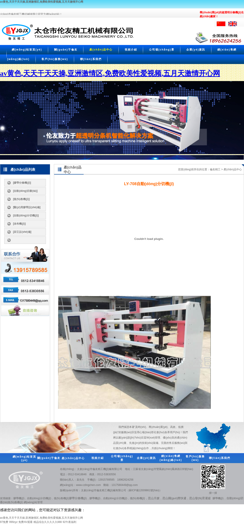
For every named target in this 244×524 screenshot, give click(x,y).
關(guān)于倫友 (65, 49)
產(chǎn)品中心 (100, 49)
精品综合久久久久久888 (47, 522)
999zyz (13, 522)
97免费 (4, 522)
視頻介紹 (131, 49)
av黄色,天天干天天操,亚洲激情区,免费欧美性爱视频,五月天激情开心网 (41, 1)
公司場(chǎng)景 (161, 49)
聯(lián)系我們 (91, 59)
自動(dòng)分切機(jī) (39, 498)
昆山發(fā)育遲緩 (200, 498)
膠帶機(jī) (18, 498)
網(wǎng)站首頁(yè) (27, 49)
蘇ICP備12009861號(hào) (144, 490)
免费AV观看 (25, 522)
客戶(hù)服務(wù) (54, 59)
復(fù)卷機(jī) (61, 498)
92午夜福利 (69, 522)
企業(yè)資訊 (195, 49)
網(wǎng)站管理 (33, 502)
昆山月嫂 (153, 498)
